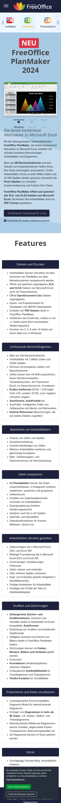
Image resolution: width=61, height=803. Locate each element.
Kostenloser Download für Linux (27, 213)
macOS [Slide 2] (32, 121)
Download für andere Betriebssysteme (27, 220)
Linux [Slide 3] (44, 121)
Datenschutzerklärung (15, 779)
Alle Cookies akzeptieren (18, 787)
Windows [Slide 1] (19, 121)
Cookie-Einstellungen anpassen (21, 794)
